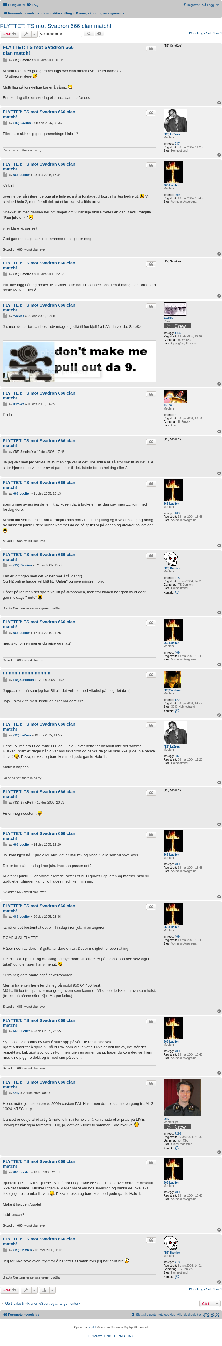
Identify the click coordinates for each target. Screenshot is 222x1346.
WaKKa (169, 318)
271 (177, 414)
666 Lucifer (171, 185)
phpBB (92, 1327)
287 (177, 143)
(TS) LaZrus (172, 134)
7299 (178, 1133)
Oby (166, 1118)
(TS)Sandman (173, 690)
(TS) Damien (172, 568)
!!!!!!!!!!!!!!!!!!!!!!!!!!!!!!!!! (27, 673)
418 (177, 577)
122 (177, 699)
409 (177, 194)
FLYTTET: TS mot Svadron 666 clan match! (55, 26)
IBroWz (168, 405)
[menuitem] (32, 4)
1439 (178, 333)
